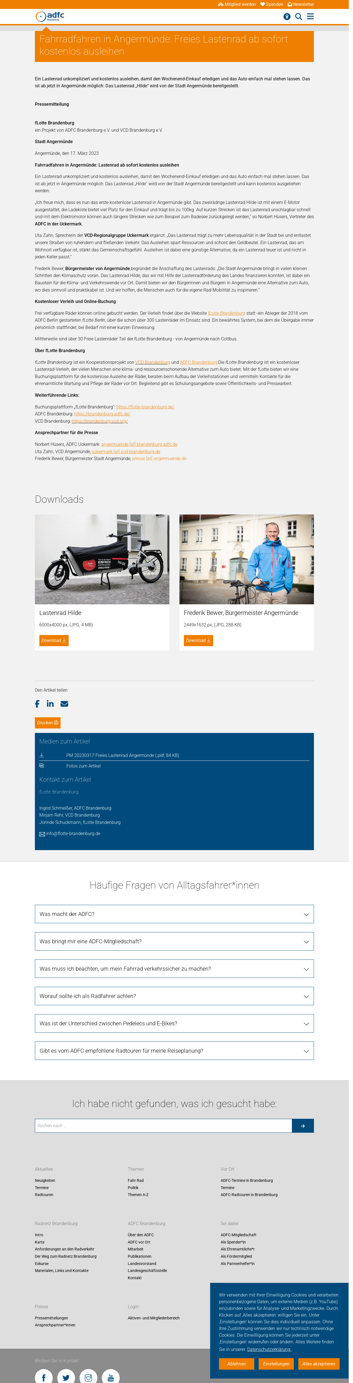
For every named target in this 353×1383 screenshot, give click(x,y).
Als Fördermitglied (236, 1167)
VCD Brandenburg (152, 362)
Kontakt (135, 1188)
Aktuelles (44, 1079)
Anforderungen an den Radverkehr (64, 1159)
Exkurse (42, 1174)
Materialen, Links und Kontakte (61, 1181)
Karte (39, 1152)
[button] (41, 614)
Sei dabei (230, 1134)
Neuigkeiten (45, 1091)
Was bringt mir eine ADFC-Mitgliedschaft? (90, 851)
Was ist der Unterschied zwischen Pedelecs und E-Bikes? (108, 933)
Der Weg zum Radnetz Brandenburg (66, 1167)
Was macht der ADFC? (67, 824)
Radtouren (44, 1105)
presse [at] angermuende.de (159, 458)
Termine (42, 1098)
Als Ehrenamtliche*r (238, 1159)
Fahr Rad (136, 1091)
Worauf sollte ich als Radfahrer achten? (88, 906)
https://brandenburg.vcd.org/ (100, 421)
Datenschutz (71, 1325)
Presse (41, 1217)
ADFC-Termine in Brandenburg (247, 1091)
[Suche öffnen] (298, 17)
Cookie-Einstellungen (103, 1325)
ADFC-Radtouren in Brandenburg (249, 1105)
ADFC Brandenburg (146, 1134)
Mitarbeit (135, 1159)
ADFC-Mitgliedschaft (238, 1145)
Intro (39, 1145)
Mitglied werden (237, 4)
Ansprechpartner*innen (55, 1235)
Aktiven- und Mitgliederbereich (154, 1228)
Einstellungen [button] (276, 1364)
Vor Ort (227, 1079)
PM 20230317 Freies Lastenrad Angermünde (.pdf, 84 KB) (122, 665)
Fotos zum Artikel (83, 676)
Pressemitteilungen (51, 1228)
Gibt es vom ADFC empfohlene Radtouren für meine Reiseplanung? (121, 961)
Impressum (45, 1325)
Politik (133, 1098)
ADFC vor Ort (139, 1152)
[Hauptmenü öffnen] (310, 17)
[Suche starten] (303, 1036)
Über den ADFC (141, 1145)
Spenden (271, 4)
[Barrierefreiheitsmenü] (287, 17)
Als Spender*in (233, 1152)
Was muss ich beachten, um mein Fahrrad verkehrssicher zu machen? (125, 879)
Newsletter (301, 4)
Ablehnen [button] (236, 1364)
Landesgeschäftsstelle (147, 1181)
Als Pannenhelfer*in (238, 1174)
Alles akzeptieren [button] (318, 1364)
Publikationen (140, 1167)
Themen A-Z (138, 1105)
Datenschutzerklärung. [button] (269, 1349)
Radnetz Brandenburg (56, 1134)
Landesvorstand (142, 1174)
